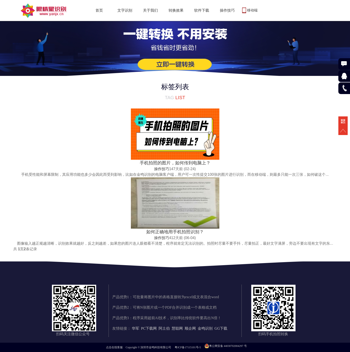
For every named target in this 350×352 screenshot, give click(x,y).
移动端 (252, 10)
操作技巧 (227, 10)
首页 (99, 10)
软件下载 (201, 10)
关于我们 (150, 10)
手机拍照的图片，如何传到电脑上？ (175, 162)
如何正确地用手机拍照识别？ (175, 231)
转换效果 (176, 10)
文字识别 (124, 10)
